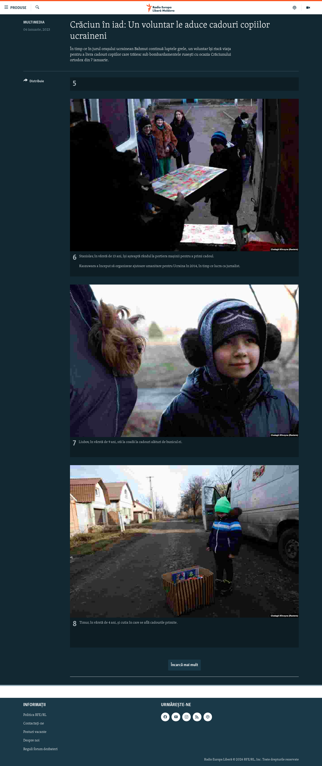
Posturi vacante (35, 732)
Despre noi (31, 741)
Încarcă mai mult (184, 665)
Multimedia (33, 22)
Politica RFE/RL (35, 715)
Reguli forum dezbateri (40, 749)
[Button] (33, 82)
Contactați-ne (33, 724)
